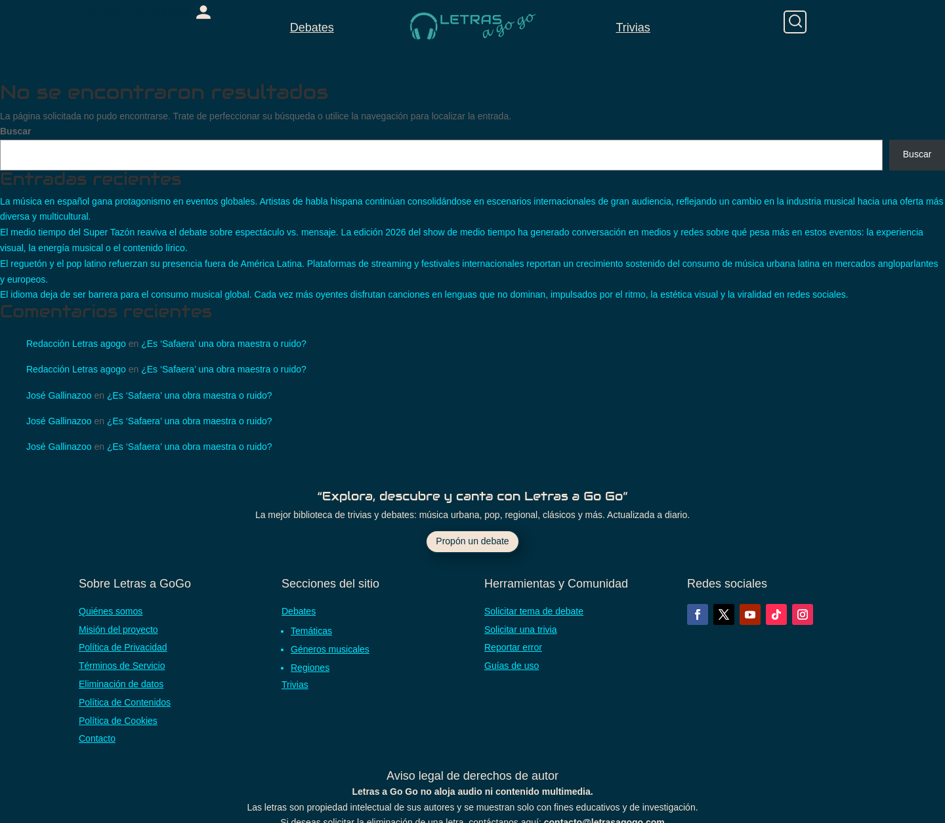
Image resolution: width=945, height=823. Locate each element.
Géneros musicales (330, 649)
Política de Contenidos (125, 702)
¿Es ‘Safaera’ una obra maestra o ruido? (223, 343)
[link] (147, 12)
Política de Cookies (118, 720)
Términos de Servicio (122, 665)
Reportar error (513, 647)
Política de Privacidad (123, 647)
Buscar (15, 131)
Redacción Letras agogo (76, 343)
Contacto (97, 738)
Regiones (310, 667)
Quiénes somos (110, 611)
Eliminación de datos (121, 684)
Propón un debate (472, 541)
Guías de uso (511, 665)
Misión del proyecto (118, 629)
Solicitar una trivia (520, 629)
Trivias (633, 27)
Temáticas (311, 631)
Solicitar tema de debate (533, 611)
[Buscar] (795, 21)
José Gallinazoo (59, 395)
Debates (312, 27)
